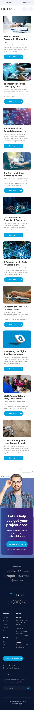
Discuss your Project (12, 658)
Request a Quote (16, 544)
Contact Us (5, 643)
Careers (5, 627)
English (27, 2)
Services (5, 617)
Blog (4, 647)
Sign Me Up (28, 688)
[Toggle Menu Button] (30, 9)
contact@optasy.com (14, 668)
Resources (6, 631)
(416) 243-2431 (9, 3)
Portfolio (5, 621)
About (5, 624)
